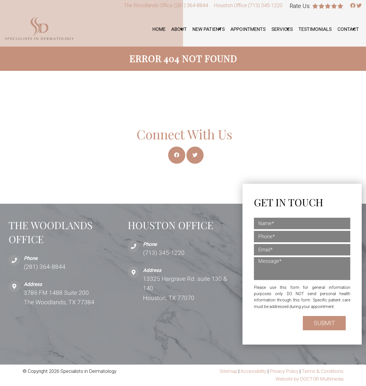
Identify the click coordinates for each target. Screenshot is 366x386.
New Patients (208, 29)
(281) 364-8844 (191, 5)
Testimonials (315, 29)
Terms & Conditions (322, 371)
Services (282, 29)
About (179, 29)
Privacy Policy (285, 371)
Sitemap (228, 371)
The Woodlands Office (149, 5)
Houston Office (231, 5)
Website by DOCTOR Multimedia (309, 379)
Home (159, 29)
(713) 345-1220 (265, 5)
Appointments (248, 29)
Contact (348, 29)
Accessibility (253, 371)
